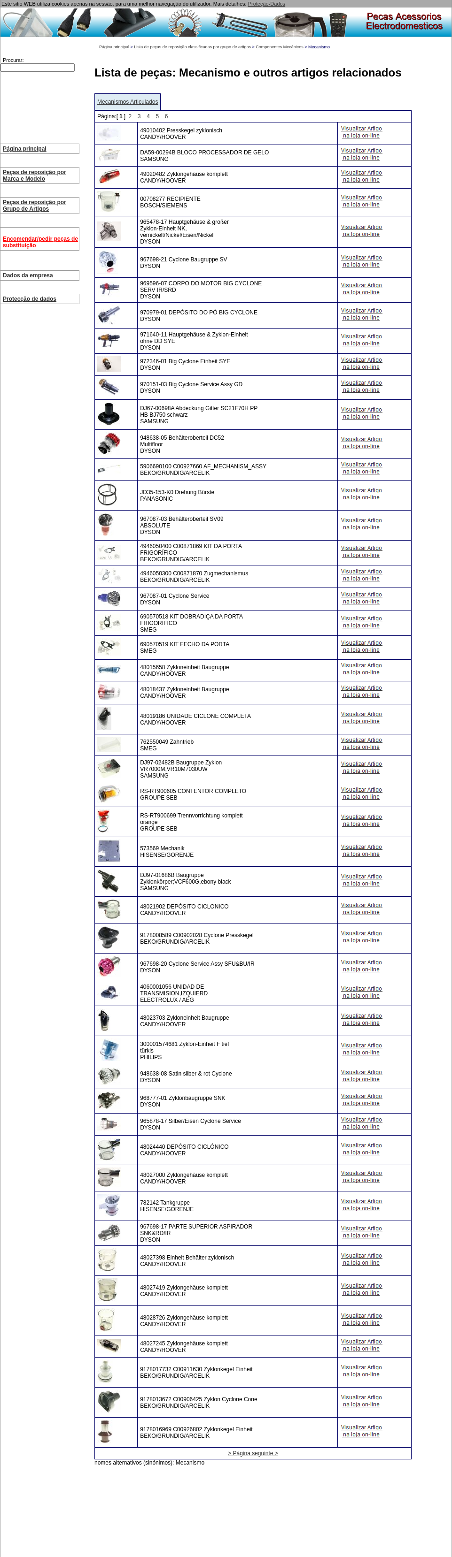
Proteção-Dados (267, 4)
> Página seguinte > (253, 1453)
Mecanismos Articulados (127, 102)
